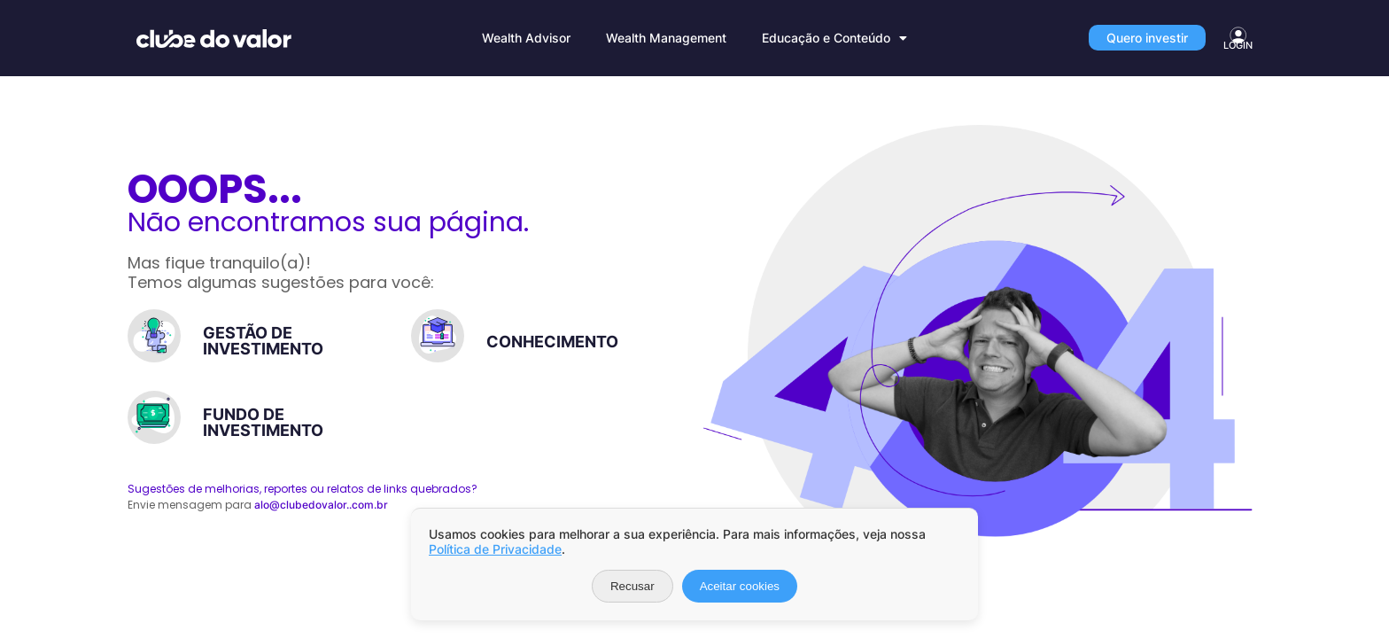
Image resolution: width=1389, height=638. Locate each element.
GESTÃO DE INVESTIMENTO (263, 340)
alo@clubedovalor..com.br (321, 504)
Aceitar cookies (740, 586)
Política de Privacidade (495, 548)
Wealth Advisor (526, 37)
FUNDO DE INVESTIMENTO (263, 422)
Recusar (632, 586)
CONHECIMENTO (552, 341)
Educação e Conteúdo (834, 38)
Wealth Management (666, 37)
